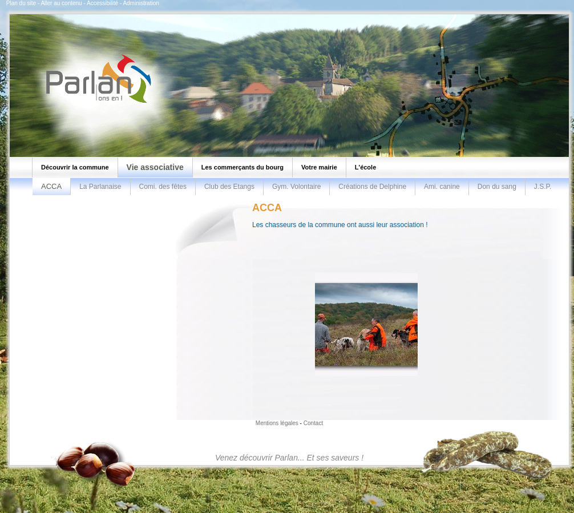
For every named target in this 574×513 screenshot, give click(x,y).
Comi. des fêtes (163, 187)
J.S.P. (542, 187)
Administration (141, 3)
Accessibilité (102, 3)
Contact (313, 423)
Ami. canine (442, 187)
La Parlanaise (100, 187)
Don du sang (497, 187)
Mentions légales (277, 423)
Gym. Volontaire (296, 187)
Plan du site (21, 3)
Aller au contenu (61, 3)
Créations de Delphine (372, 187)
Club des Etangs (229, 187)
